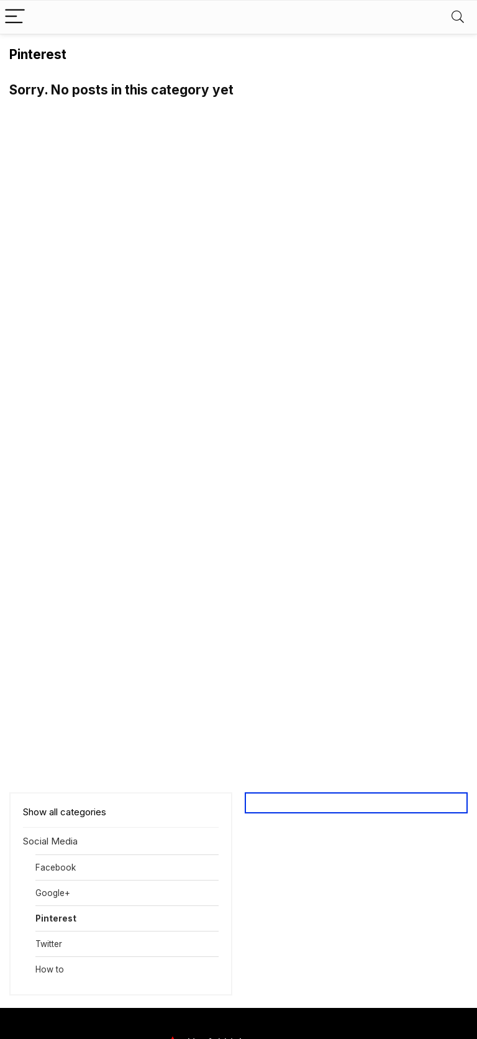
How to (49, 969)
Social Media (50, 841)
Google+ (52, 893)
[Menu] (15, 17)
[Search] (458, 17)
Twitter (48, 944)
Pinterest (55, 918)
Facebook (55, 867)
